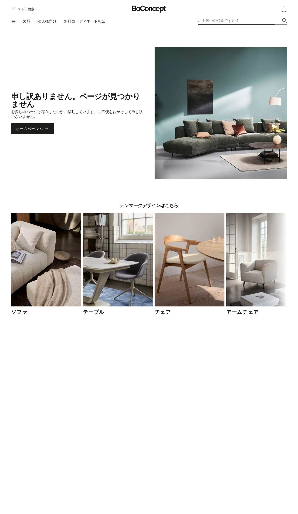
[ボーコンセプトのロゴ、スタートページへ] (149, 9)
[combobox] (242, 20)
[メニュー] (13, 21)
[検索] (284, 20)
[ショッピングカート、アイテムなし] (284, 9)
